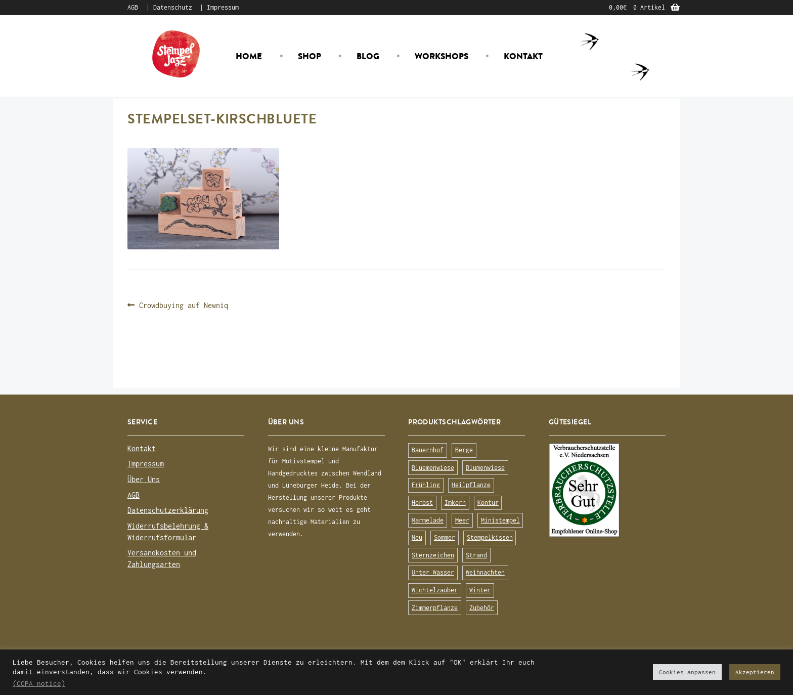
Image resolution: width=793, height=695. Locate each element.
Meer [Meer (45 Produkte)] (462, 520)
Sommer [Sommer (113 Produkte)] (444, 537)
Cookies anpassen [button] (687, 672)
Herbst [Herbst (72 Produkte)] (422, 502)
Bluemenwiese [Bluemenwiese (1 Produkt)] (433, 467)
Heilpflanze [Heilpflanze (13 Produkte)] (471, 485)
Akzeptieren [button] (754, 672)
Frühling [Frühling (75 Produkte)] (426, 485)
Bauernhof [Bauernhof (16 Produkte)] (428, 450)
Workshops (441, 56)
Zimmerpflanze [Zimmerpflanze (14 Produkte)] (435, 608)
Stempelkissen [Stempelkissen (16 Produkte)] (490, 537)
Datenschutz (172, 7)
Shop (309, 56)
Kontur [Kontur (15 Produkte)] (488, 502)
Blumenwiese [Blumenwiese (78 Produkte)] (485, 467)
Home (249, 56)
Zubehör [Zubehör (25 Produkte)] (481, 608)
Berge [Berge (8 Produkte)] (464, 450)
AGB (132, 7)
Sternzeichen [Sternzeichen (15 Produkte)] (433, 555)
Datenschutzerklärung (167, 510)
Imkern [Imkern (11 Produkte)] (455, 502)
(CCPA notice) (39, 683)
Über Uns (143, 479)
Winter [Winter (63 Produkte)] (480, 590)
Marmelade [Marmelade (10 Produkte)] (428, 520)
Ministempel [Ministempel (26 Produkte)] (500, 520)
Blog (368, 56)
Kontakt (523, 56)
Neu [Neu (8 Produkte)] (417, 537)
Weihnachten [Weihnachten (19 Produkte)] (485, 572)
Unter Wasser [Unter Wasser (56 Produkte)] (433, 572)
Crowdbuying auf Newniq (183, 305)
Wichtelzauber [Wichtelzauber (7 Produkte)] (435, 590)
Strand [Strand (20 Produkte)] (476, 555)
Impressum (223, 7)
